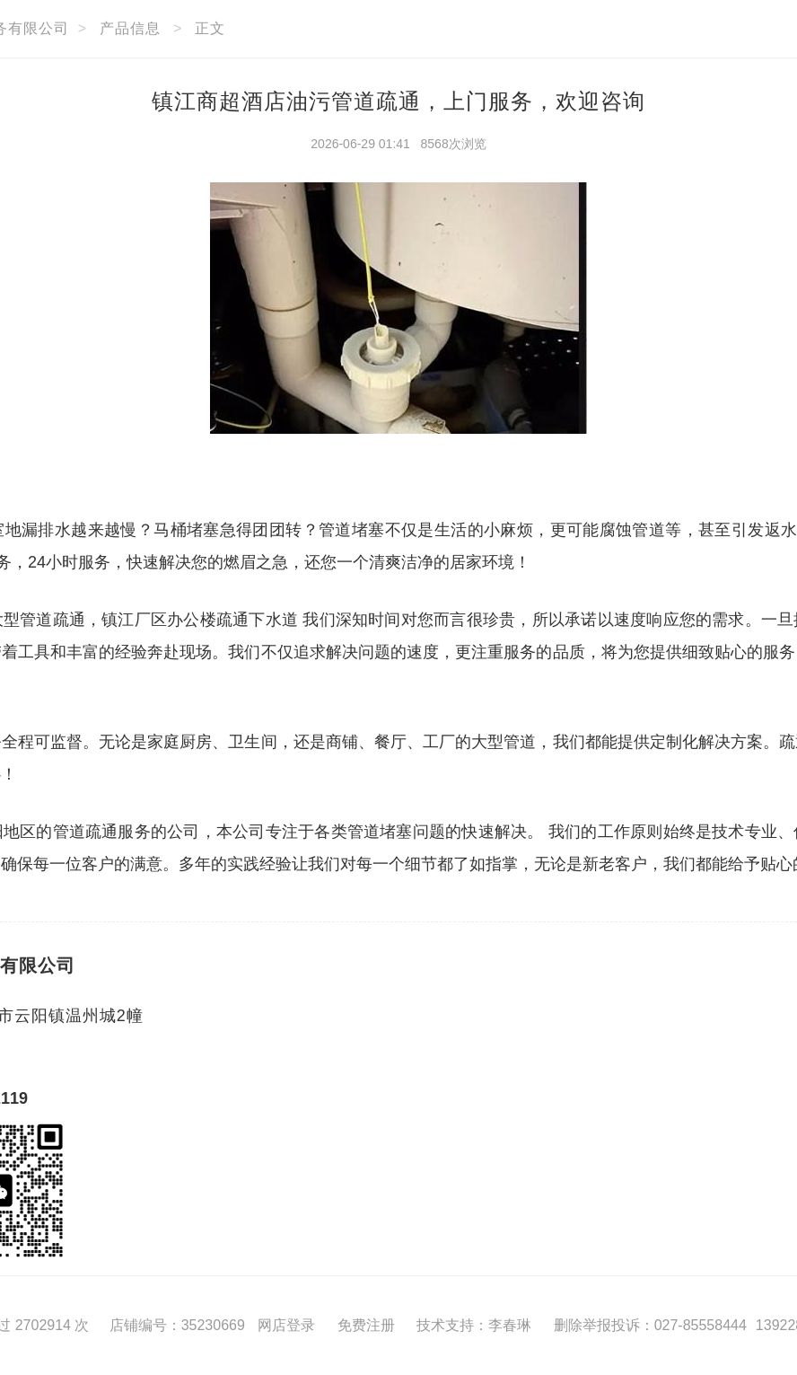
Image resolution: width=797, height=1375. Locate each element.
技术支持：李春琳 (473, 1325)
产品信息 (130, 28)
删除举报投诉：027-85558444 (650, 1325)
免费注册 (366, 1325)
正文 (210, 28)
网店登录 (286, 1325)
